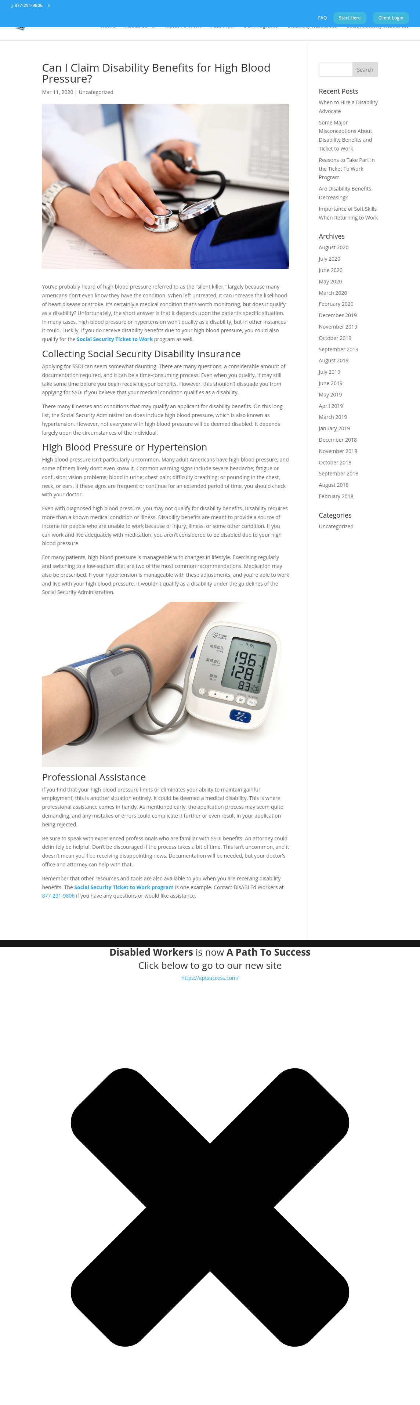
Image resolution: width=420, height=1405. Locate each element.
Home (108, 26)
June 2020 (331, 270)
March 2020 (333, 292)
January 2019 (334, 428)
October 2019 (335, 337)
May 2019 (330, 394)
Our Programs (260, 26)
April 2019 (331, 405)
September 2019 (339, 349)
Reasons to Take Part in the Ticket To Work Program (347, 168)
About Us (136, 26)
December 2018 (338, 439)
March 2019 (333, 416)
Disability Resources (312, 26)
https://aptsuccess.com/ (210, 977)
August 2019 (334, 360)
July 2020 (330, 258)
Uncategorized (96, 91)
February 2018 (336, 496)
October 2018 (335, 462)
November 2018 (338, 451)
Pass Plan (222, 26)
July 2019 (330, 371)
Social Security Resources (378, 26)
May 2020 (330, 281)
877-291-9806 (29, 5)
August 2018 (334, 484)
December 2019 (338, 315)
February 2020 (336, 303)
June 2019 (331, 383)
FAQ (322, 18)
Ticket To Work (182, 26)
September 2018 (339, 473)
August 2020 (334, 247)
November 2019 (338, 326)
